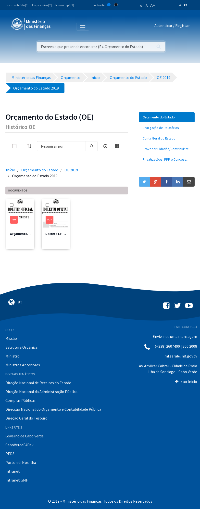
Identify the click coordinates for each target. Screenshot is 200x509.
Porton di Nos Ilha (20, 462)
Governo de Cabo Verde (24, 435)
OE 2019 (71, 169)
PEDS (9, 453)
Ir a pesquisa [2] (42, 5)
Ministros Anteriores (22, 364)
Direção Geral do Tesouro (26, 418)
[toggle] (22, 146)
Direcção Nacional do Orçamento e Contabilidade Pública (53, 409)
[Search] (61, 146)
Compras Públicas (20, 400)
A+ (152, 5)
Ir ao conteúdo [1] (17, 5)
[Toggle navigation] (58, 26)
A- (141, 5)
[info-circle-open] (105, 146)
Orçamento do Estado (39, 169)
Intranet (12, 471)
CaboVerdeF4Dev (19, 444)
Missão (11, 338)
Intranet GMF (16, 480)
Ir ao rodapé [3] (64, 5)
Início (10, 169)
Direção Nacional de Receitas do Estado (38, 382)
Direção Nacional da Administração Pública (41, 391)
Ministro (12, 356)
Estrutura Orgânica (21, 347)
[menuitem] (167, 117)
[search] (91, 146)
